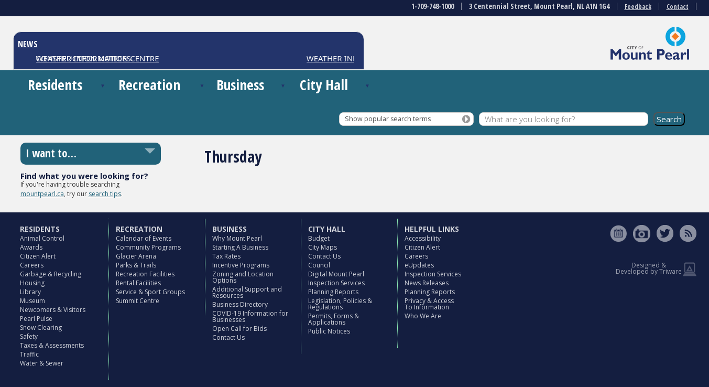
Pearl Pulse (36, 318)
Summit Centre (137, 300)
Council (319, 265)
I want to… (51, 153)
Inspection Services (336, 282)
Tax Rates (226, 256)
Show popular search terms (388, 118)
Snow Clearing (41, 327)
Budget (319, 238)
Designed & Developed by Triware (649, 268)
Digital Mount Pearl (336, 274)
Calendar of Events (143, 238)
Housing (32, 282)
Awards (31, 247)
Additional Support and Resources (247, 292)
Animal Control (42, 238)
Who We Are (423, 315)
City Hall (324, 84)
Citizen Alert (38, 256)
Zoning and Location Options (243, 277)
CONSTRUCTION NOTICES (83, 58)
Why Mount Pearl (237, 238)
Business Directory (240, 304)
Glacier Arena (136, 256)
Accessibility (423, 238)
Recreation (149, 84)
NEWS (28, 44)
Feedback (638, 6)
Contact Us (228, 337)
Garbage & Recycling (50, 274)
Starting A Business (240, 247)
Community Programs (148, 247)
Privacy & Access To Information (429, 303)
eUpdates (419, 265)
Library (30, 291)
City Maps (322, 247)
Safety (29, 336)
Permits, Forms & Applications (333, 319)
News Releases (427, 282)
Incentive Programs (240, 265)
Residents (55, 84)
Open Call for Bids (239, 328)
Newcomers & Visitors (52, 309)
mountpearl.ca (42, 193)
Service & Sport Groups (150, 291)
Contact (678, 6)
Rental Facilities (138, 282)
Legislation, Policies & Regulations (340, 303)
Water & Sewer (41, 363)
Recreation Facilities (145, 274)
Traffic (29, 354)
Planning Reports (333, 291)
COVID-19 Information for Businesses (250, 316)
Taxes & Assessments (52, 345)
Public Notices (329, 331)
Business (240, 84)
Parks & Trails (136, 265)
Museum (32, 300)
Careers (31, 265)
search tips (105, 193)
